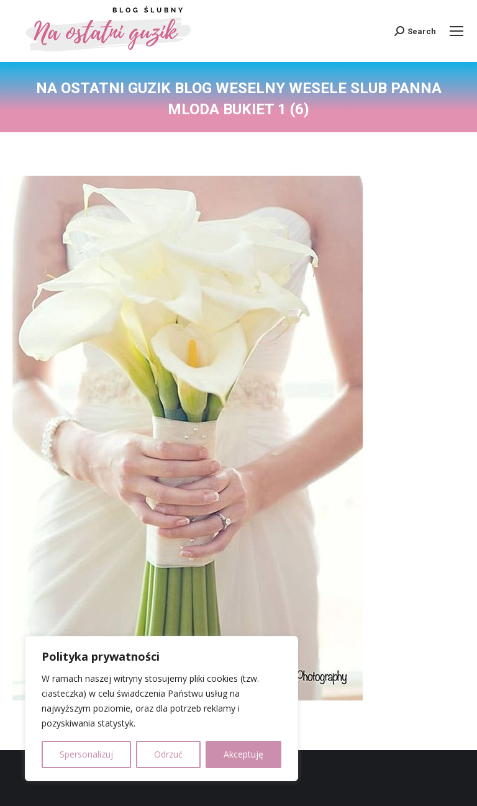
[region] (161, 708)
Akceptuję (243, 754)
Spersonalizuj (86, 754)
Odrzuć (168, 754)
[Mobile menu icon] (456, 31)
